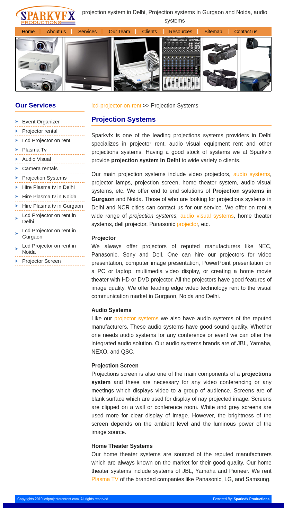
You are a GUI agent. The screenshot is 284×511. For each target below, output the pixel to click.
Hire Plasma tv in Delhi (48, 187)
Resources (180, 31)
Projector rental (39, 131)
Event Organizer (41, 121)
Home (28, 31)
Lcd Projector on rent (46, 140)
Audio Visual (36, 159)
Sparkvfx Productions (251, 499)
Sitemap (213, 31)
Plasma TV (104, 479)
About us (56, 31)
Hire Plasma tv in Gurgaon (52, 206)
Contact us (245, 31)
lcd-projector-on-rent (116, 106)
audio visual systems (207, 216)
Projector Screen (41, 261)
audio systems (251, 174)
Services (87, 31)
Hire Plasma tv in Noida (49, 196)
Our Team (119, 31)
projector (187, 224)
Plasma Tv (34, 150)
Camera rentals (40, 168)
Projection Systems (44, 178)
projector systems (136, 318)
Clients (150, 31)
